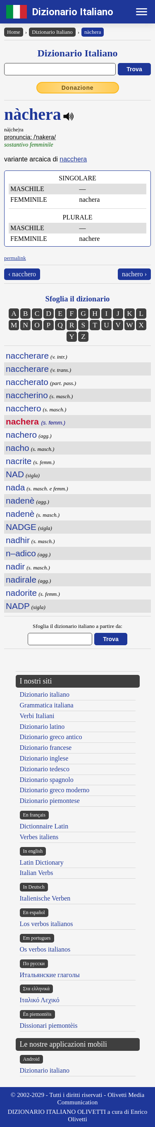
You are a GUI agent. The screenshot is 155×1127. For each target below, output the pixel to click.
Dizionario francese (46, 747)
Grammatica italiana (47, 705)
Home (13, 32)
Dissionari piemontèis (49, 1025)
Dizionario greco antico (51, 736)
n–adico (21, 553)
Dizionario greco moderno (55, 789)
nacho (17, 448)
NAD (15, 474)
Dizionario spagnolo (47, 779)
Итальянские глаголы (50, 974)
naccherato (27, 382)
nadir (15, 566)
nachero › (134, 274)
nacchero (23, 408)
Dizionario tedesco (44, 768)
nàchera (92, 32)
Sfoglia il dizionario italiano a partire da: (77, 626)
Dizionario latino (42, 726)
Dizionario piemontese (50, 800)
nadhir (18, 540)
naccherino (27, 395)
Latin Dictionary (42, 862)
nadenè (20, 500)
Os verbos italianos (45, 949)
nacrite (18, 461)
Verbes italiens (39, 836)
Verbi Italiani (37, 715)
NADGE (21, 527)
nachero (21, 434)
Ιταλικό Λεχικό (40, 999)
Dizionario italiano (44, 694)
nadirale (21, 579)
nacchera (73, 159)
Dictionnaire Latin (44, 826)
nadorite (21, 592)
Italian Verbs (36, 872)
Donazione (78, 87)
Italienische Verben (45, 898)
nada (15, 487)
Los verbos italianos (46, 923)
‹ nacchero (22, 274)
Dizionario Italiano (72, 12)
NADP (18, 606)
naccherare (27, 355)
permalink (15, 258)
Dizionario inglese (44, 758)
